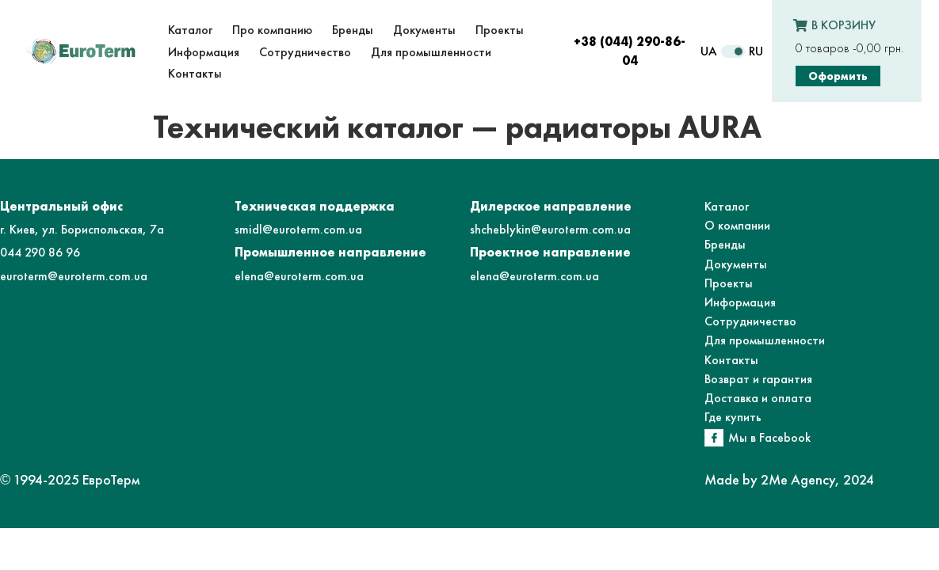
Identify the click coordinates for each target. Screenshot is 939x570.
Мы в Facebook (769, 437)
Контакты (731, 360)
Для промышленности (764, 340)
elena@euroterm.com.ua (299, 276)
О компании (737, 225)
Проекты (728, 283)
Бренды (725, 244)
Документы (735, 264)
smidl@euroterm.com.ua (298, 229)
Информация (740, 302)
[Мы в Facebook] (713, 437)
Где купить (733, 416)
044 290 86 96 (40, 252)
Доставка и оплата (757, 398)
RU (756, 51)
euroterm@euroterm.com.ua (73, 276)
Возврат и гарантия (758, 378)
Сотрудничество (750, 321)
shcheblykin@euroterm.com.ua (550, 229)
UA (708, 51)
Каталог (726, 206)
